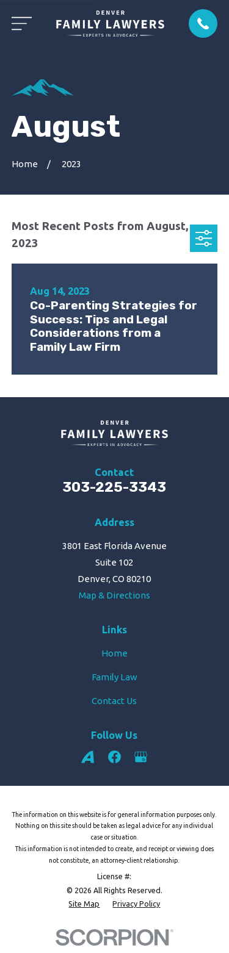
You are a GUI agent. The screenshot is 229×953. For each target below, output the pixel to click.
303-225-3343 (114, 487)
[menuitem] (84, 904)
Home (114, 653)
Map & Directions (114, 595)
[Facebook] (114, 756)
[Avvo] (87, 756)
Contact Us (114, 701)
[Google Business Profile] (140, 756)
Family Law (114, 677)
